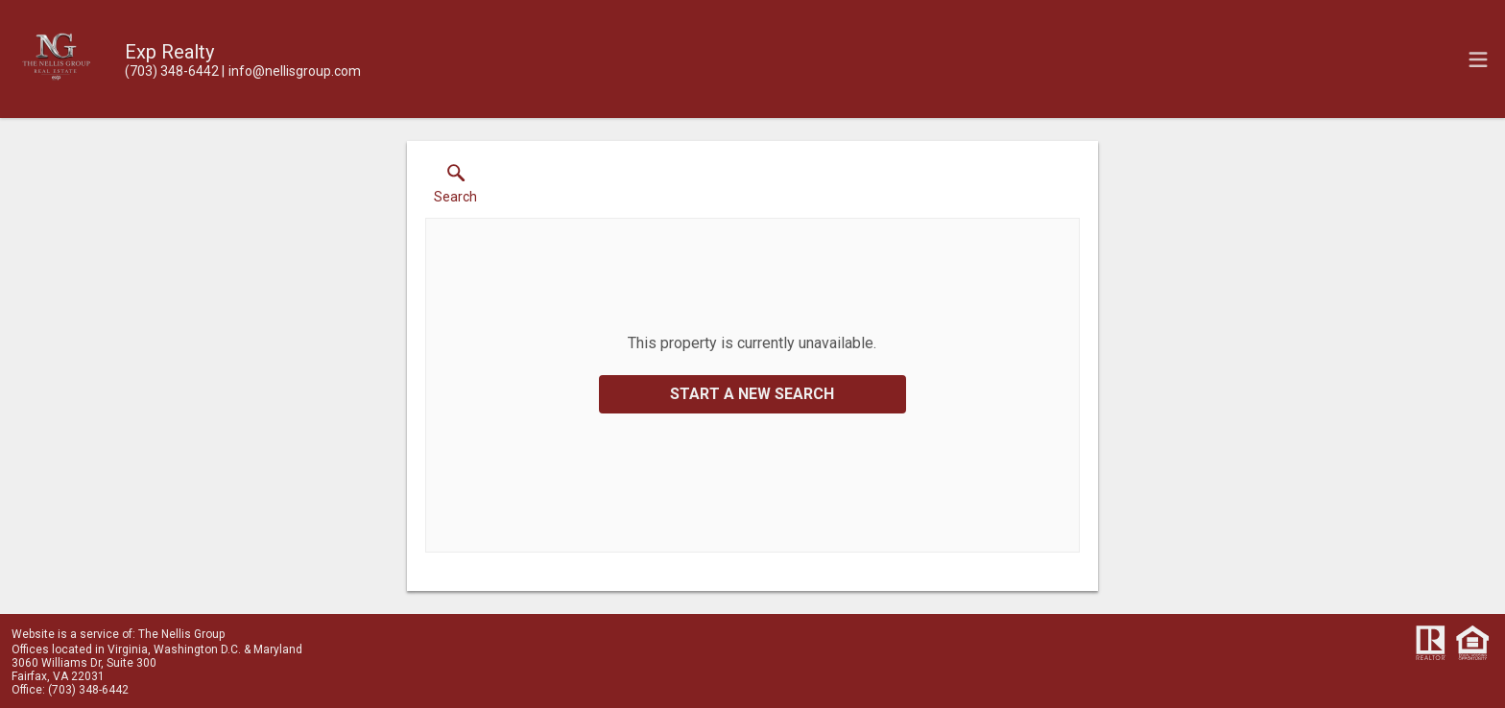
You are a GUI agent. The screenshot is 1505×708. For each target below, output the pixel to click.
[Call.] (172, 71)
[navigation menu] (1478, 59)
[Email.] (291, 71)
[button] (455, 188)
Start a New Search (752, 394)
